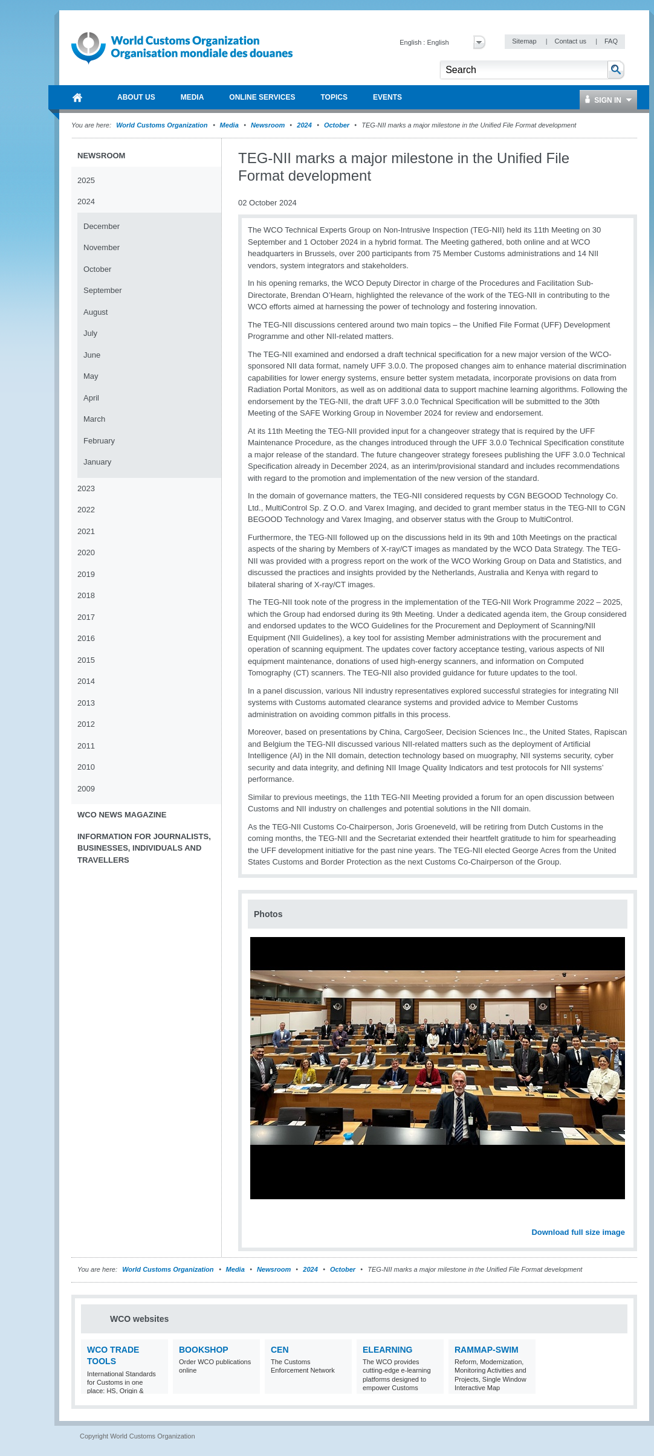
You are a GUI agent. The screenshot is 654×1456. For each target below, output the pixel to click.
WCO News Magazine (121, 814)
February (99, 440)
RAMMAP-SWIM (487, 1350)
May (91, 376)
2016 (86, 638)
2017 (86, 617)
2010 (86, 766)
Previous (260, 1219)
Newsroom (268, 125)
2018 (86, 595)
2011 (86, 745)
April (91, 397)
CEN (280, 1350)
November (101, 247)
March (94, 419)
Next (623, 1219)
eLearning (387, 1350)
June (91, 354)
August (95, 312)
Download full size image (578, 1232)
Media (229, 125)
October (336, 125)
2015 (86, 660)
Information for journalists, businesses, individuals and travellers (144, 848)
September (102, 290)
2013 (86, 702)
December (101, 226)
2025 (86, 180)
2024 (304, 125)
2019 (86, 574)
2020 (86, 552)
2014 (86, 681)
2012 (86, 724)
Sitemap (525, 41)
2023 (86, 488)
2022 (86, 509)
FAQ (611, 41)
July (90, 333)
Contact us (571, 41)
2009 (86, 788)
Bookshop (203, 1350)
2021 (86, 531)
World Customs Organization (162, 125)
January (97, 461)
